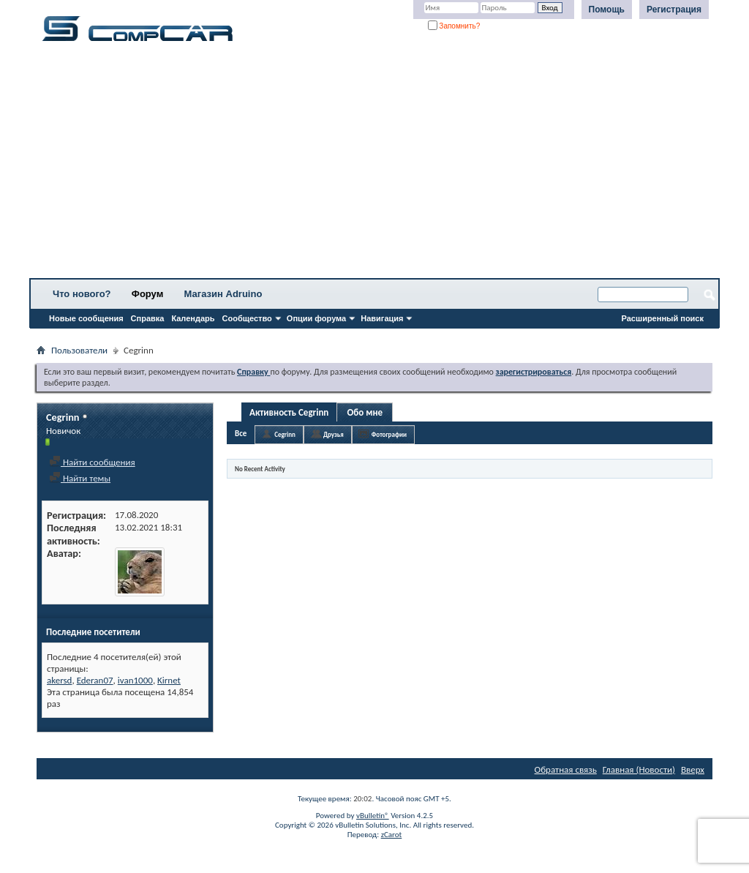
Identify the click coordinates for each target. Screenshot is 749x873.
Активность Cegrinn (288, 412)
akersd (59, 680)
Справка (148, 318)
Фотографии (389, 434)
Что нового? (82, 293)
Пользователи (79, 350)
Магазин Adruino (223, 293)
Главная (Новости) (639, 769)
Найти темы (79, 478)
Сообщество (247, 318)
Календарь (192, 318)
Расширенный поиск (663, 318)
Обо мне (365, 412)
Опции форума (316, 318)
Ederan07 (95, 680)
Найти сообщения (92, 462)
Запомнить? (454, 26)
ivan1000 (135, 680)
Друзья (333, 434)
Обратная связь (566, 769)
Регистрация (674, 9)
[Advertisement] (374, 164)
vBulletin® (372, 815)
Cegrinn (285, 434)
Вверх (692, 769)
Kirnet (169, 680)
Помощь (607, 9)
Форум (147, 293)
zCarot (391, 834)
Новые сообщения (86, 318)
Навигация (382, 318)
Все (240, 433)
